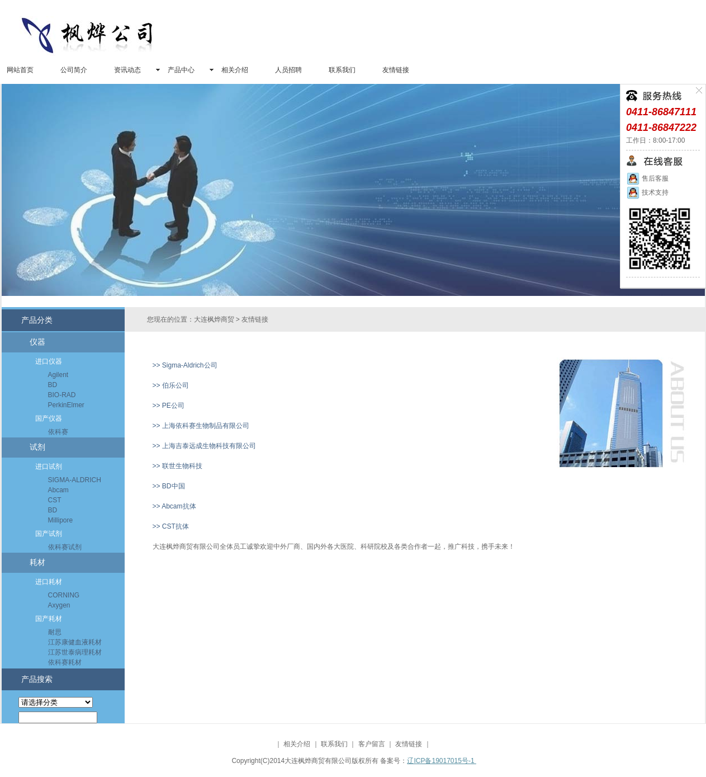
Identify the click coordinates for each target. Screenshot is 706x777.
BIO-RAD (62, 395)
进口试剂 (48, 466)
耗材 (37, 562)
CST (54, 500)
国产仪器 (48, 418)
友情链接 (395, 70)
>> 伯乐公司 (171, 385)
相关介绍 (234, 70)
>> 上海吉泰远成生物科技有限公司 (204, 446)
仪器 (37, 342)
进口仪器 (48, 361)
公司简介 (73, 70)
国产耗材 (48, 619)
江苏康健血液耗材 (75, 642)
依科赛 (58, 432)
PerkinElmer (66, 405)
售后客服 (647, 178)
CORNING (64, 595)
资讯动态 (127, 70)
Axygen (59, 605)
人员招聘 (288, 70)
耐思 (54, 632)
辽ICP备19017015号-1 (441, 761)
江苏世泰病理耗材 (75, 652)
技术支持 (647, 192)
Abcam (58, 490)
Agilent (58, 375)
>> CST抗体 (171, 526)
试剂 (37, 447)
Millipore (60, 520)
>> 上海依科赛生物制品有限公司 (201, 426)
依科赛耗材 (65, 662)
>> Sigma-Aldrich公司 (185, 365)
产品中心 (181, 70)
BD (53, 385)
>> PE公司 (168, 405)
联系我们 (342, 70)
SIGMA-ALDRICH (74, 480)
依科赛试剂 (65, 547)
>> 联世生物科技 (177, 466)
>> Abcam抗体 (174, 506)
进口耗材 (48, 582)
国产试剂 (48, 534)
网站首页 (20, 70)
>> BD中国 (169, 486)
